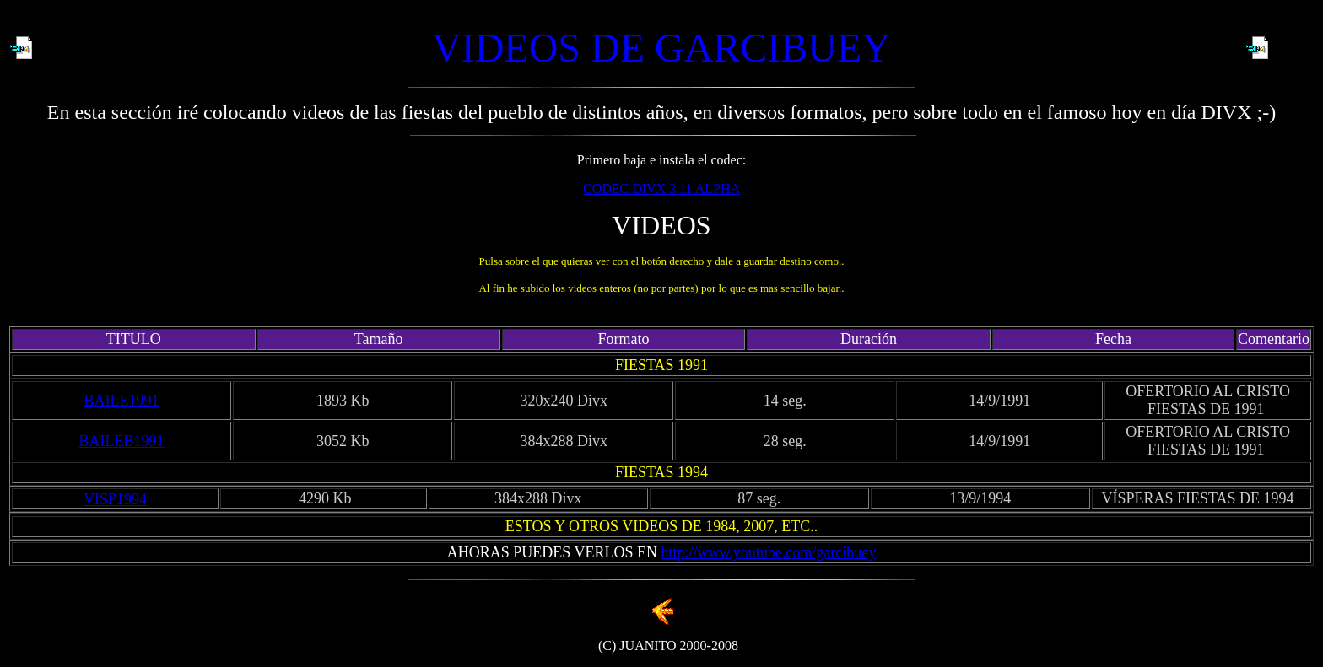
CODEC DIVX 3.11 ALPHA (661, 188)
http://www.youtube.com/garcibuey (768, 552)
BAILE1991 (121, 400)
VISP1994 (115, 499)
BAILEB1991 (122, 441)
